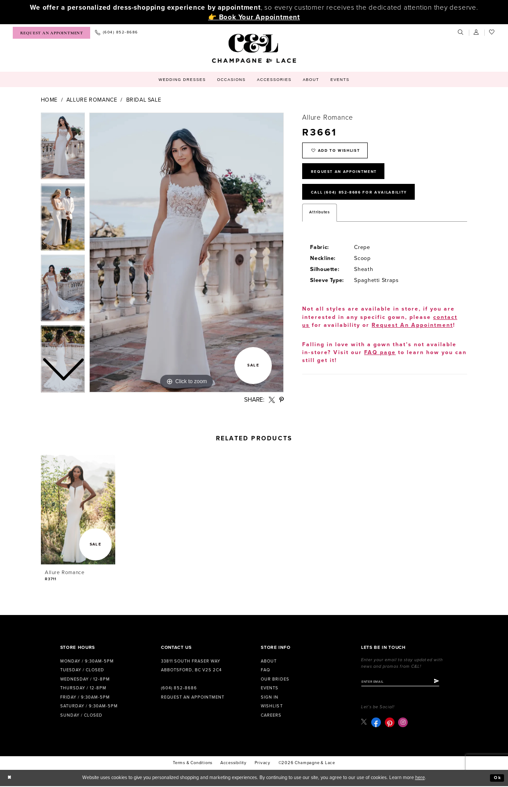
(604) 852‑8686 (179, 688)
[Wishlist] (492, 32)
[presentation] (78, 509)
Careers (271, 715)
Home (49, 100)
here (420, 779)
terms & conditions (192, 764)
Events (269, 688)
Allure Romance (91, 100)
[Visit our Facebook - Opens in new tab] (376, 723)
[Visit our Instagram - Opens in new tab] (404, 723)
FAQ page (380, 359)
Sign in (269, 697)
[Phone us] (116, 32)
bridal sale (143, 100)
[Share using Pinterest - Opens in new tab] (281, 400)
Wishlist (271, 706)
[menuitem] (51, 33)
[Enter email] (404, 682)
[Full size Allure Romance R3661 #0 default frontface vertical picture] (186, 252)
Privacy (263, 764)
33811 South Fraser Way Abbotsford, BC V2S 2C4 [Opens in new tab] (191, 666)
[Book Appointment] (51, 33)
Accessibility (233, 764)
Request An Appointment (349, 174)
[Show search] (461, 32)
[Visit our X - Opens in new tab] (364, 723)
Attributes (319, 218)
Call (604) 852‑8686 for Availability (367, 197)
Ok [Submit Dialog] (497, 779)
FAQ (265, 670)
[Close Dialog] (10, 779)
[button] (477, 32)
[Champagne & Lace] (254, 48)
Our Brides (275, 679)
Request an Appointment (192, 697)
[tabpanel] (186, 252)
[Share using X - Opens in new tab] (271, 400)
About (269, 661)
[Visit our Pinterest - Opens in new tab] (390, 723)
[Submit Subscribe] (444, 682)
